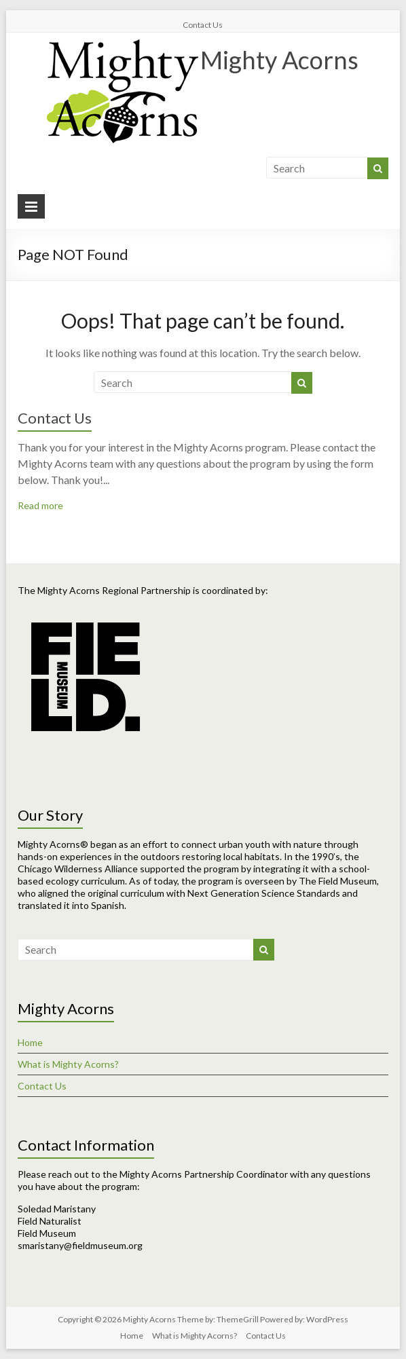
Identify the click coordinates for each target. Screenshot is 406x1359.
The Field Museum (338, 881)
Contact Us (203, 25)
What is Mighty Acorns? (68, 1064)
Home (30, 1042)
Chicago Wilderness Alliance (78, 868)
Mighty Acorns (279, 60)
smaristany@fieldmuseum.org (80, 1245)
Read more (40, 505)
